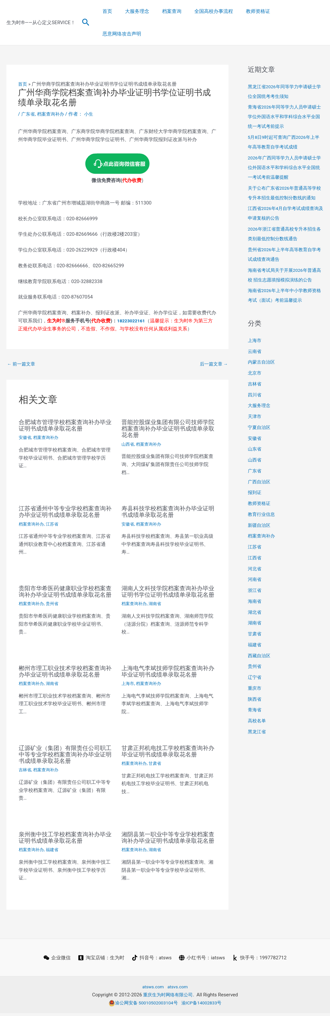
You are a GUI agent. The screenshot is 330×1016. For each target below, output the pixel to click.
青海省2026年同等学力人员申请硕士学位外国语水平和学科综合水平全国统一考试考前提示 (285, 94)
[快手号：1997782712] (260, 961)
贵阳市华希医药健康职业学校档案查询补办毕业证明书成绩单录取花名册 (64, 578)
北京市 (255, 360)
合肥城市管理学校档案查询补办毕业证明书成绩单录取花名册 (64, 403)
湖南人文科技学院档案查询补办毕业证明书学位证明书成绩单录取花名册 (166, 578)
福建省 (54, 846)
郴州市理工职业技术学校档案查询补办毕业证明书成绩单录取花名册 (64, 664)
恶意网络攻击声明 (299, 11)
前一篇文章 (22, 341)
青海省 (255, 697)
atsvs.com (179, 989)
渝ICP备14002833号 (204, 1005)
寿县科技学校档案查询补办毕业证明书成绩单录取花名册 (166, 489)
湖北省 (255, 599)
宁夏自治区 (260, 414)
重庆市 (255, 675)
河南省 (255, 566)
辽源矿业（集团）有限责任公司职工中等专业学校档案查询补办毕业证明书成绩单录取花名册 (64, 750)
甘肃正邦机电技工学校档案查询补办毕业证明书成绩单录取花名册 (166, 750)
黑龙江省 (257, 719)
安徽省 (25, 415)
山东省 (255, 436)
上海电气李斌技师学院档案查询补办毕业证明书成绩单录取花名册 (166, 664)
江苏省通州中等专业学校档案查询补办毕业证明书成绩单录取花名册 (64, 492)
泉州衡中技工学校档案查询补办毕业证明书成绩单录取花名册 (64, 834)
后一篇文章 (213, 341)
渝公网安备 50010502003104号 (141, 1005)
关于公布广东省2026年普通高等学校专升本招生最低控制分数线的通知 (285, 175)
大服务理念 (147, 11)
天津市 (255, 403)
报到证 (255, 479)
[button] (86, 11)
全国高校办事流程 (217, 11)
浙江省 (255, 577)
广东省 (28, 91)
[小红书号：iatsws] (202, 961)
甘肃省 (157, 766)
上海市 (128, 680)
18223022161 (132, 298)
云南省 (255, 338)
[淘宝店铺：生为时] (101, 961)
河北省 (255, 556)
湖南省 (157, 594)
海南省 (255, 588)
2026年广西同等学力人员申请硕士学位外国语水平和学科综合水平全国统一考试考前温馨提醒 (285, 144)
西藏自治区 (260, 643)
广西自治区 (260, 469)
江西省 (255, 545)
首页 (120, 11)
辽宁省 (255, 664)
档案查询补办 (52, 91)
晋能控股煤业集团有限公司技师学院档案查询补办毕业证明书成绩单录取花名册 (166, 406)
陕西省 (255, 686)
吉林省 (25, 766)
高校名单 (257, 708)
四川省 (255, 382)
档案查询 (178, 11)
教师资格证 (258, 11)
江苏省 (54, 507)
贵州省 (54, 594)
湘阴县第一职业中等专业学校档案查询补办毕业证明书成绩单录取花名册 (166, 837)
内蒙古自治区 (262, 349)
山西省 (128, 421)
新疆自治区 (260, 512)
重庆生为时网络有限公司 (168, 997)
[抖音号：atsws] (152, 961)
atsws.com (152, 989)
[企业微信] (56, 961)
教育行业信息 (262, 501)
